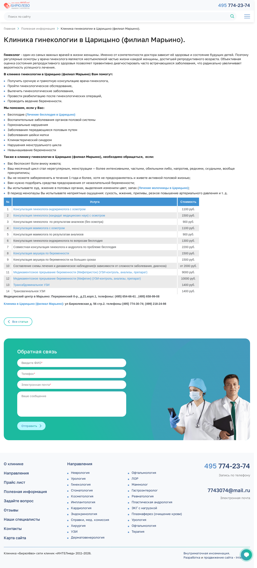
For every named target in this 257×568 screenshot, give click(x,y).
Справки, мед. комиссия (90, 520)
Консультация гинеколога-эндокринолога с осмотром (49, 209)
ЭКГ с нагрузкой (144, 508)
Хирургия (78, 525)
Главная (9, 28)
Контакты (13, 528)
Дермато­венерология (88, 537)
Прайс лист (14, 482)
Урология (78, 478)
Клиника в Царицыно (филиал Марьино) (33, 303)
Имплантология (83, 502)
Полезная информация (38, 28)
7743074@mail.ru (229, 490)
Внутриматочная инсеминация (206, 553)
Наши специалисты (22, 519)
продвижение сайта (218, 557)
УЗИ (74, 531)
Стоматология (82, 490)
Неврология (80, 472)
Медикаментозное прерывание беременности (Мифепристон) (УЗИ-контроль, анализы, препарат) (80, 272)
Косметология (82, 496)
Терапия (138, 531)
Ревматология (143, 496)
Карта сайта (15, 537)
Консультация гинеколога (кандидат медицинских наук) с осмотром (59, 215)
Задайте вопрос (19, 500)
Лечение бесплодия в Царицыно (50, 114)
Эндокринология (84, 514)
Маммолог (140, 484)
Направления (16, 473)
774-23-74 (234, 5)
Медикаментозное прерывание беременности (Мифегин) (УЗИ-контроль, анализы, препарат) (77, 278)
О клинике (13, 463)
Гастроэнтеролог (145, 490)
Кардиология (81, 508)
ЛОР (135, 478)
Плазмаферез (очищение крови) (157, 514)
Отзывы (11, 510)
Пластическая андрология (152, 502)
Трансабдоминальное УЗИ (31, 285)
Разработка (192, 557)
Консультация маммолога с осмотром (39, 228)
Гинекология (81, 484)
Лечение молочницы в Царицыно (163, 188)
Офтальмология (144, 472)
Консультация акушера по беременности (41, 253)
